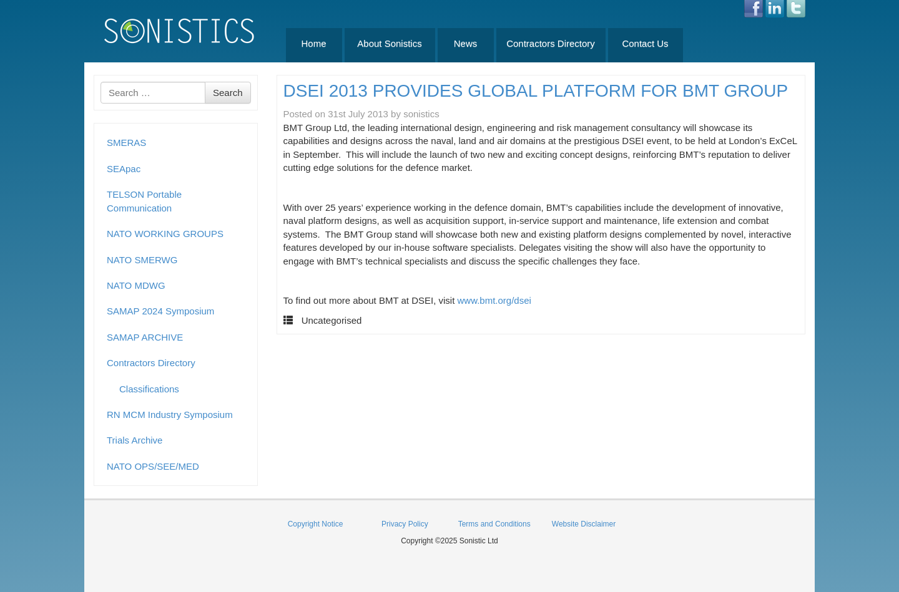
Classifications (149, 389)
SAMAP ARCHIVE (145, 337)
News (466, 43)
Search (228, 92)
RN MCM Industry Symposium (170, 414)
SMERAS (126, 142)
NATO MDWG (136, 285)
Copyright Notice (315, 524)
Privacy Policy (404, 524)
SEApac (123, 168)
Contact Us (645, 43)
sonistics (421, 114)
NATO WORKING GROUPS (165, 233)
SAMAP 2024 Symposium (160, 311)
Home (313, 43)
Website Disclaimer (584, 524)
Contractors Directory (550, 43)
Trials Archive (134, 440)
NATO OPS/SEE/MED (153, 466)
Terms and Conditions (494, 524)
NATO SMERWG (142, 260)
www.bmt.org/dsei (494, 300)
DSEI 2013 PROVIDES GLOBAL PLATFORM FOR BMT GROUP (535, 90)
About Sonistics (389, 43)
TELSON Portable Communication (144, 201)
